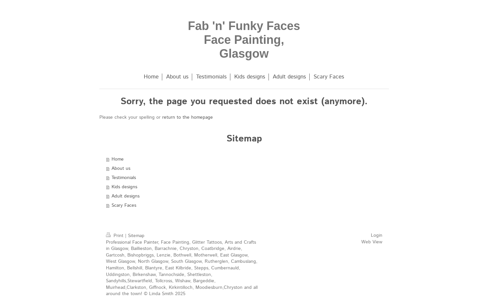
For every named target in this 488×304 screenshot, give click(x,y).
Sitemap (136, 235)
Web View (371, 242)
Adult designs (126, 196)
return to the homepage (187, 117)
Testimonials (124, 177)
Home (118, 159)
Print (115, 235)
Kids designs (124, 187)
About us (121, 168)
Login (376, 235)
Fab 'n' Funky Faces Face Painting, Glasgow (244, 39)
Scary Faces (124, 205)
